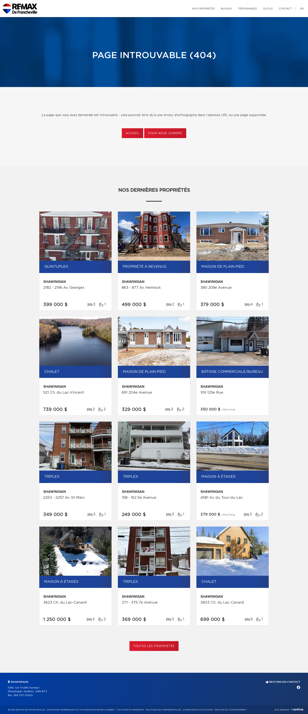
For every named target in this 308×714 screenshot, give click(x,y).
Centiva (297, 709)
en (302, 8)
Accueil (132, 133)
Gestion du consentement (230, 710)
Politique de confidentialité (163, 710)
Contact (285, 8)
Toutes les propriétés (154, 646)
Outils (268, 8)
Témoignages (247, 8)
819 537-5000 (23, 695)
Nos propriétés (203, 8)
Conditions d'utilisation (198, 710)
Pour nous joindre (165, 133)
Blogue (226, 8)
